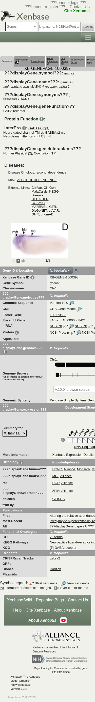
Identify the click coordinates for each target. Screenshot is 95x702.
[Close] (76, 270)
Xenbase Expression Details (72, 455)
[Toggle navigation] (88, 37)
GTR (52, 207)
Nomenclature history (15, 98)
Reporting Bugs (50, 600)
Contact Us (80, 7)
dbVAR (54, 210)
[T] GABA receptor (63, 548)
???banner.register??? (45, 7)
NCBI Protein (59, 333)
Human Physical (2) (17, 153)
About (42, 620)
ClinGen (49, 188)
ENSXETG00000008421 (68, 320)
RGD (56, 483)
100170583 (58, 315)
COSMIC (38, 203)
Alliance (69, 469)
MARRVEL (39, 207)
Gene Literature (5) (52, 61)
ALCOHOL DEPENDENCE (37, 180)
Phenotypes (37, 61)
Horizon (55, 569)
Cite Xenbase (38, 610)
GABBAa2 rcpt (56, 132)
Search (88, 26)
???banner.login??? (68, 3)
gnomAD (47, 214)
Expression (21, 61)
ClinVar (36, 188)
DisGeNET (39, 210)
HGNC (57, 469)
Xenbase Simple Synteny (68, 400)
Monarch (83, 469)
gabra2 (55, 558)
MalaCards (39, 191)
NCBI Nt (56, 326)
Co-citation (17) (45, 153)
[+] (49, 136)
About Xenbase (68, 610)
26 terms (56, 537)
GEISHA (58, 499)
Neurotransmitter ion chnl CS (24, 136)
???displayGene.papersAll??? (71, 526)
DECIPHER (39, 199)
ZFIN (56, 491)
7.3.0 (24, 688)
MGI (55, 476)
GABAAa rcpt (38, 128)
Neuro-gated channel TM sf (23, 132)
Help (17, 610)
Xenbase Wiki (19, 600)
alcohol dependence (51, 172)
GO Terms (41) (64, 61)
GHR (35, 214)
